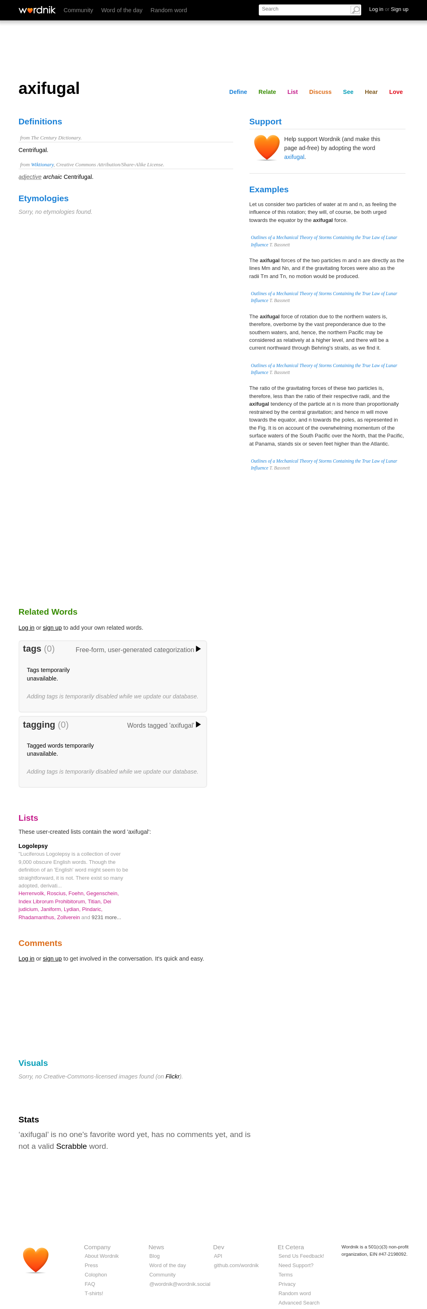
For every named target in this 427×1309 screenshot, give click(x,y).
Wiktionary (42, 164)
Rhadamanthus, (38, 917)
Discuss (320, 92)
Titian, (95, 901)
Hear (371, 92)
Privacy (287, 1284)
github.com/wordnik (236, 1265)
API (218, 1256)
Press (91, 1265)
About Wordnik (102, 1256)
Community (78, 10)
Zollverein (69, 917)
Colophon (96, 1275)
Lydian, (73, 909)
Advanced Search (299, 1303)
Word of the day (121, 10)
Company (97, 1247)
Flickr (173, 1076)
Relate (267, 92)
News (156, 1247)
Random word (169, 10)
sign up (52, 627)
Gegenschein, (103, 893)
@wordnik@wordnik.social (180, 1284)
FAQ (90, 1284)
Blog (155, 1256)
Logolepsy (33, 846)
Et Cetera (291, 1247)
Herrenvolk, (33, 893)
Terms (286, 1275)
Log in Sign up (389, 9)
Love (396, 92)
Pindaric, (92, 909)
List (293, 92)
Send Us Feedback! (301, 1256)
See (348, 92)
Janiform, (52, 909)
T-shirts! (94, 1293)
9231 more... (106, 917)
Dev (218, 1247)
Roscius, (57, 893)
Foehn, (78, 893)
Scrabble (71, 1146)
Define (238, 92)
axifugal (294, 157)
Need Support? (296, 1265)
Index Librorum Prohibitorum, (53, 901)
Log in (27, 627)
